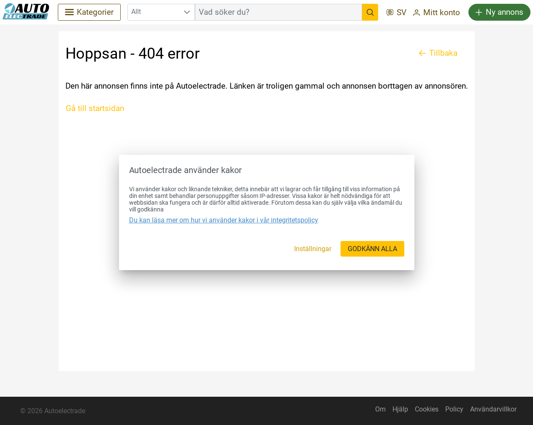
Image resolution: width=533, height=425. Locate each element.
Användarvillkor (493, 409)
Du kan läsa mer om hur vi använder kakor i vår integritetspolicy (223, 220)
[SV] (396, 13)
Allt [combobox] (136, 12)
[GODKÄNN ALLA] (372, 249)
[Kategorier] (89, 12)
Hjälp (400, 409)
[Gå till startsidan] (98, 108)
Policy (454, 409)
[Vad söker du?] (370, 12)
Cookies (426, 409)
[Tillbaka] (438, 53)
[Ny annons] (499, 12)
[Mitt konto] (436, 13)
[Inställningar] (312, 249)
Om (380, 409)
